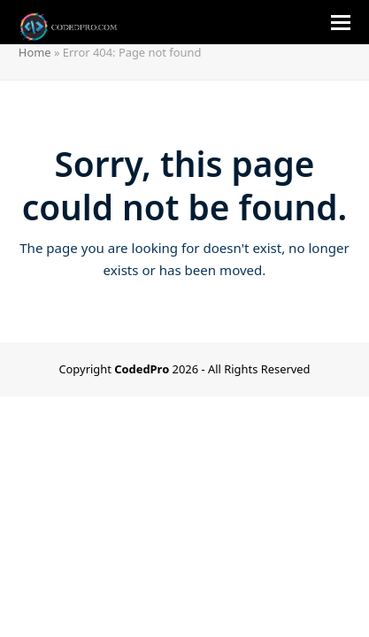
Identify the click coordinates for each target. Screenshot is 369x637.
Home (35, 52)
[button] (340, 22)
